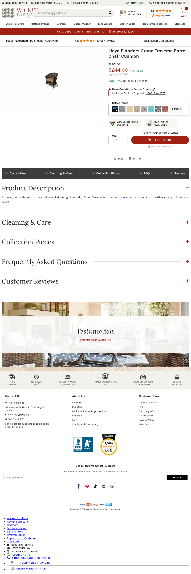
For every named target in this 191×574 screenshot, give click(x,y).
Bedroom (61, 23)
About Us (77, 402)
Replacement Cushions (155, 23)
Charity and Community (85, 424)
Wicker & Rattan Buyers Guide (89, 411)
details (34, 551)
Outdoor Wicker (82, 23)
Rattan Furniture (40, 23)
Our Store (77, 406)
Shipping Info (146, 411)
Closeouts (180, 23)
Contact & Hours (148, 402)
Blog (74, 419)
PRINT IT (135, 158)
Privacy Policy (146, 419)
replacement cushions (133, 197)
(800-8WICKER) (30, 557)
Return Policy (146, 415)
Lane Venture (105, 23)
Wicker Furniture (15, 23)
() (58, 2)
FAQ (141, 406)
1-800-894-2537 (155, 93)
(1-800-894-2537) (14, 419)
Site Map (77, 415)
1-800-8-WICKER (17, 415)
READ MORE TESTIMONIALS (95, 340)
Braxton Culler (127, 23)
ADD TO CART (160, 140)
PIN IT (115, 158)
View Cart (144, 424)
